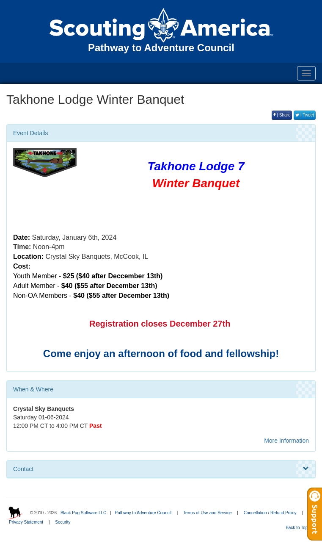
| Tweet (304, 115)
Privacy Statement (26, 522)
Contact (161, 469)
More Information (286, 440)
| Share (282, 115)
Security (62, 522)
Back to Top (299, 527)
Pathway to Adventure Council (143, 512)
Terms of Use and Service (207, 512)
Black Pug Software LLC (83, 512)
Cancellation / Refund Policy (270, 512)
